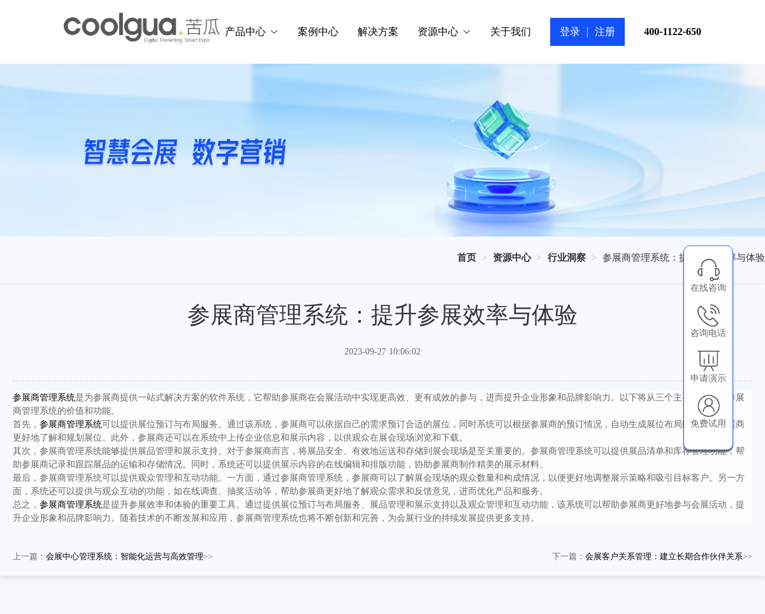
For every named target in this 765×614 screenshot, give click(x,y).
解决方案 (378, 31)
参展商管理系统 (44, 397)
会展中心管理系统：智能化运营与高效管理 (124, 556)
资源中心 (444, 31)
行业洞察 (567, 257)
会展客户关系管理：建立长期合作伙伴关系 (664, 556)
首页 (466, 257)
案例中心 (318, 31)
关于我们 (510, 31)
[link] (466, 257)
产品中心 (252, 31)
